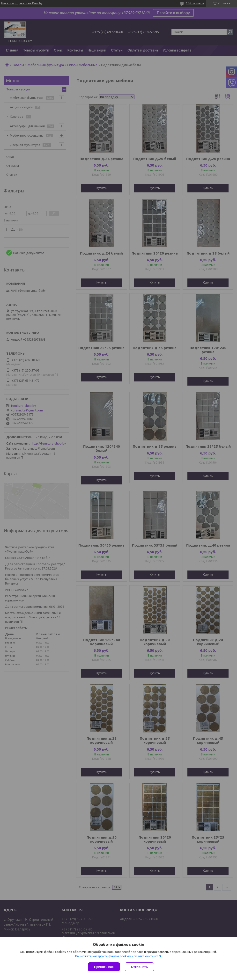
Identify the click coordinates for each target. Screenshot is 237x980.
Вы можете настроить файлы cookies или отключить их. (117, 956)
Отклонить (139, 967)
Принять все (104, 967)
